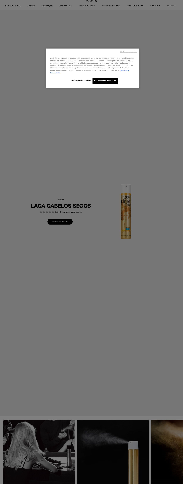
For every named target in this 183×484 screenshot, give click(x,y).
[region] (92, 68)
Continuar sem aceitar (128, 52)
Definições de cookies (81, 80)
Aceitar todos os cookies (105, 81)
